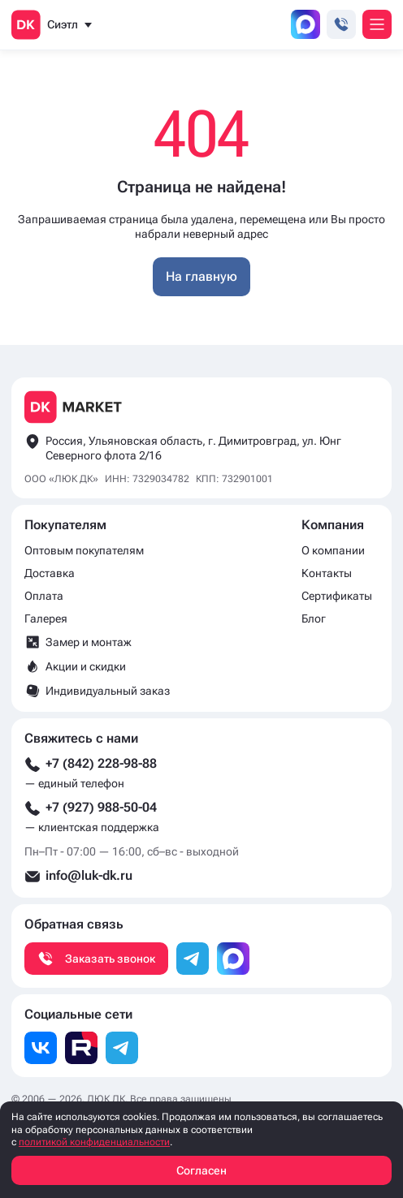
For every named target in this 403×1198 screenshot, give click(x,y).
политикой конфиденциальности (94, 1142)
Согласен (201, 1170)
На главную (201, 276)
